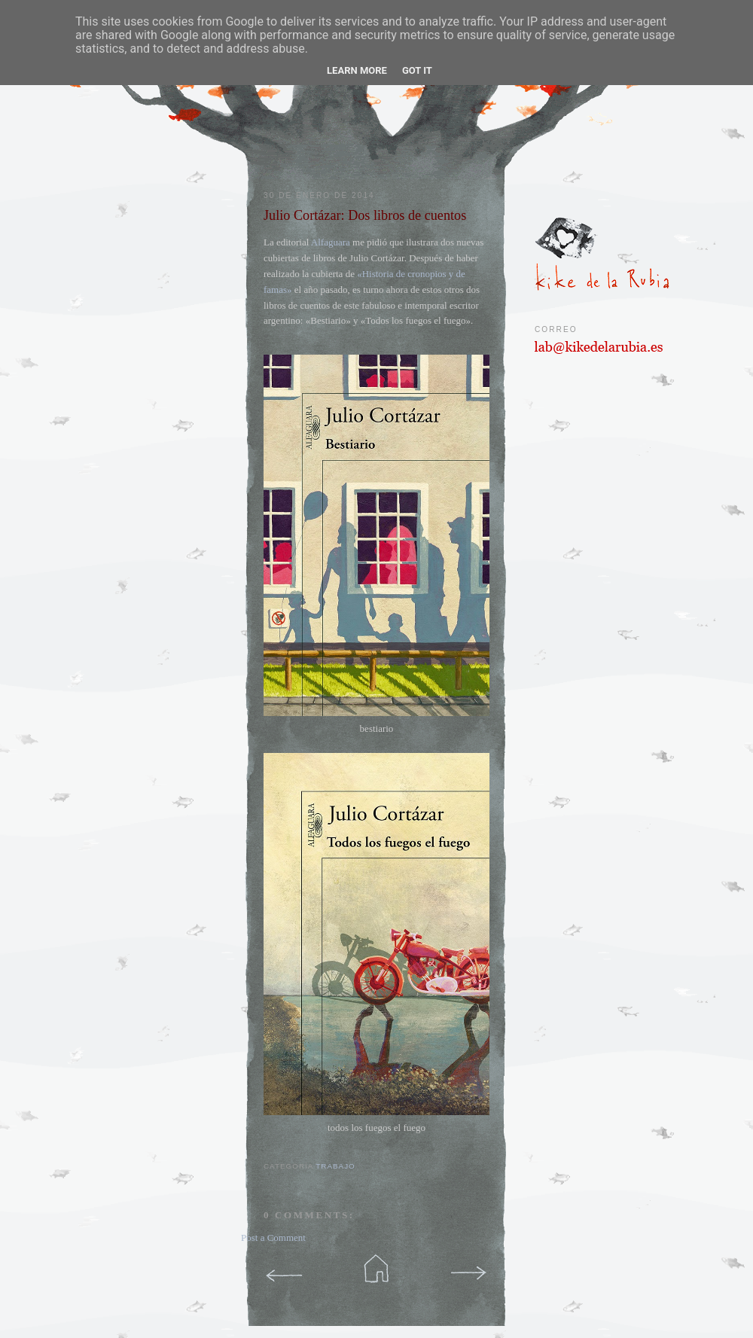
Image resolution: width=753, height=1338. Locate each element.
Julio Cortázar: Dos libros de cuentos (365, 215)
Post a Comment (273, 1237)
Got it (417, 70)
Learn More (357, 70)
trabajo (335, 1166)
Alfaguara (330, 242)
